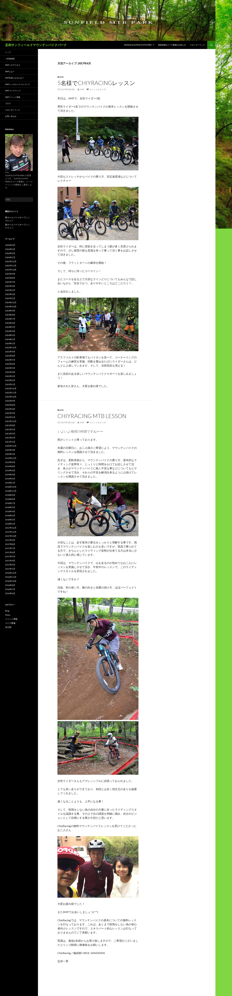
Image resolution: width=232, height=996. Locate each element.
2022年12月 (10, 388)
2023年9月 (10, 351)
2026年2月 (10, 253)
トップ (8, 52)
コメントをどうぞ (97, 89)
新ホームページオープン (16, 217)
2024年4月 (10, 331)
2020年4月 (10, 450)
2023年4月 (10, 372)
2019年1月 (10, 482)
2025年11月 (10, 265)
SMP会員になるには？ (14, 78)
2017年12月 (10, 528)
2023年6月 (10, 364)
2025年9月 (10, 273)
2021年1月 (10, 441)
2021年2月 (10, 437)
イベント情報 (11, 619)
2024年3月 (10, 335)
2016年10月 (10, 581)
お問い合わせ (10, 116)
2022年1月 (10, 417)
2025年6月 (10, 286)
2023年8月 (10, 355)
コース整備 (10, 623)
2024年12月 (10, 302)
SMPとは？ (10, 71)
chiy (82, 89)
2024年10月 (10, 306)
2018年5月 (10, 507)
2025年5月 (10, 290)
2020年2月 (10, 454)
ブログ (8, 103)
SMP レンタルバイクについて (17, 84)
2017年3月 (10, 564)
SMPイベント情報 (12, 97)
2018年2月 (10, 519)
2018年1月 (10, 523)
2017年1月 (10, 568)
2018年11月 (10, 491)
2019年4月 (10, 474)
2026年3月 (10, 249)
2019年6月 (10, 470)
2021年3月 (10, 433)
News (7, 615)
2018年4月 (10, 511)
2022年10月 (10, 396)
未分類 (8, 627)
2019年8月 (10, 466)
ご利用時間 (10, 59)
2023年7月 (10, 360)
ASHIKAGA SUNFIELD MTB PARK (138, 45)
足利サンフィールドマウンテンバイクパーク (36, 45)
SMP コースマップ (13, 90)
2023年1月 (10, 384)
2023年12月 (10, 347)
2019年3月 (10, 478)
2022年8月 (10, 405)
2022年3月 (10, 413)
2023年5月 (10, 368)
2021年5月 (10, 429)
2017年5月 (10, 556)
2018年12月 (10, 487)
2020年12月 (10, 446)
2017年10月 (10, 536)
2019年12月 (10, 458)
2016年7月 (10, 589)
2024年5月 (10, 327)
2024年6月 (10, 323)
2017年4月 (10, 560)
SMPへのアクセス (12, 65)
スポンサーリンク (197, 45)
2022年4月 (10, 409)
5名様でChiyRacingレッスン (96, 82)
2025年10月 (10, 269)
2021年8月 (10, 425)
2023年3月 (10, 376)
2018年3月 (10, 515)
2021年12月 (10, 421)
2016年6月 (10, 593)
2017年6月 (10, 552)
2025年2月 (10, 298)
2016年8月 (10, 585)
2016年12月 (10, 573)
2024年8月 (10, 314)
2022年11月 (10, 392)
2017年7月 (10, 548)
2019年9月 (10, 462)
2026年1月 (10, 257)
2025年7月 (10, 282)
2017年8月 (10, 544)
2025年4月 (10, 294)
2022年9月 (10, 400)
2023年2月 (10, 380)
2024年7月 (10, 319)
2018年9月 (10, 495)
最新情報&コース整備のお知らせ (172, 45)
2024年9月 (10, 310)
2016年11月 (10, 577)
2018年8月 (10, 499)
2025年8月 (10, 278)
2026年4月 (10, 245)
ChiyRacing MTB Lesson (91, 415)
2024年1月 (10, 343)
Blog (60, 77)
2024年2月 (10, 339)
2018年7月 (10, 503)
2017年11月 (10, 532)
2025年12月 (10, 261)
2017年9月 (10, 540)
